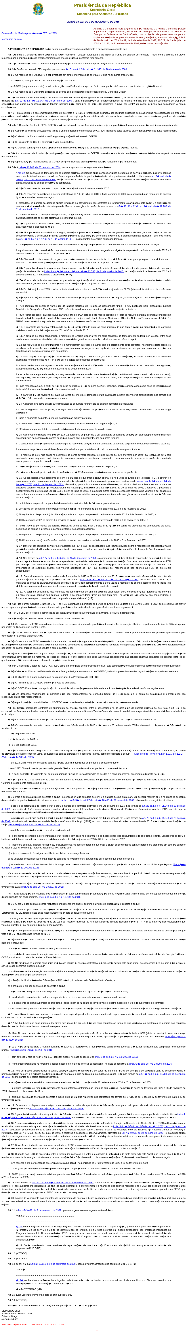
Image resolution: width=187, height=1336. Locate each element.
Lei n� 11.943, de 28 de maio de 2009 (39, 167)
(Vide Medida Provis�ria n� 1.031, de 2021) (158, 753)
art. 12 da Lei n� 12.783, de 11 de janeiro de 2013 (56, 1108)
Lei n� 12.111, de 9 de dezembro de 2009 (53, 1264)
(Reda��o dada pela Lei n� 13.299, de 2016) (34, 824)
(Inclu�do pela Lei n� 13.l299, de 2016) (31, 1050)
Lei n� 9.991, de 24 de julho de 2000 (143, 1133)
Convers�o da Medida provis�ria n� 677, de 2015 (29, 33)
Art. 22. (22, 173)
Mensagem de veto (11, 39)
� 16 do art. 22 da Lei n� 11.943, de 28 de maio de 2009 (97, 69)
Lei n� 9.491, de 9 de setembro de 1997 (40, 1210)
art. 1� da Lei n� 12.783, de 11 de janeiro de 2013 (47, 239)
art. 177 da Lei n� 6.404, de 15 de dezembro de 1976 (68, 558)
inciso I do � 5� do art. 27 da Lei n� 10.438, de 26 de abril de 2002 (98, 800)
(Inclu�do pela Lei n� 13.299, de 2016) (42, 886)
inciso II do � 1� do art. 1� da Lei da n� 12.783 (109, 579)
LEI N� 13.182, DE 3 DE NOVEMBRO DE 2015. (93, 21)
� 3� (20, 1280)
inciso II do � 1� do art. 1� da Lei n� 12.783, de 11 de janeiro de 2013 (84, 271)
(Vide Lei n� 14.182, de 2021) (17, 757)
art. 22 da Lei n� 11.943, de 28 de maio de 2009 (44, 100)
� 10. (19, 1226)
